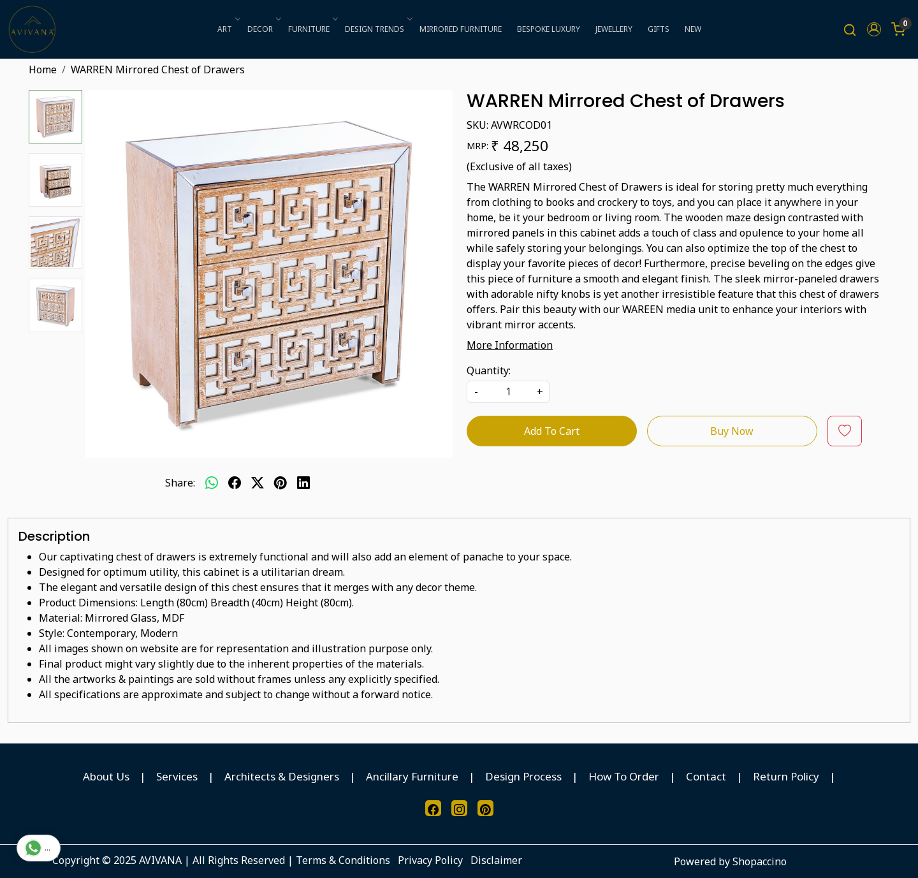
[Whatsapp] (211, 482)
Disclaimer (496, 860)
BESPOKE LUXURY (548, 29)
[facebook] (234, 482)
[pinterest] (280, 482)
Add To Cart (551, 431)
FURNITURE (312, 29)
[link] (850, 30)
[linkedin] (303, 482)
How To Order (623, 776)
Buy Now (732, 431)
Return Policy (786, 776)
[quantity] (508, 392)
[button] (874, 29)
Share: (180, 483)
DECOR (263, 29)
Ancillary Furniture (412, 776)
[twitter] (257, 482)
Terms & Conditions (343, 860)
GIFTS (658, 29)
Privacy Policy (430, 860)
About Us (106, 776)
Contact (706, 776)
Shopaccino (759, 861)
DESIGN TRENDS (378, 29)
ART (227, 29)
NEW (693, 29)
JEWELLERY (613, 29)
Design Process (523, 776)
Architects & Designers (281, 776)
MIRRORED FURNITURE (460, 29)
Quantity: (489, 370)
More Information (510, 345)
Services (177, 776)
